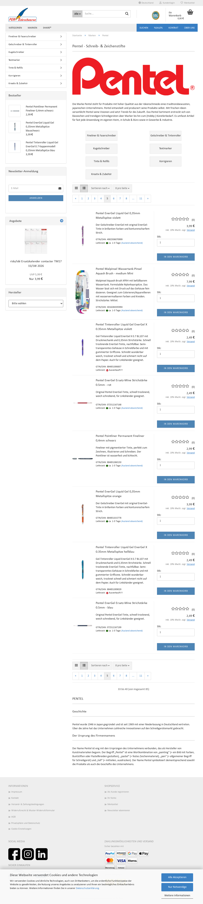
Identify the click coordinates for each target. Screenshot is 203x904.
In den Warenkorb (176, 257)
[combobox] (100, 188)
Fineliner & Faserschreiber (22, 36)
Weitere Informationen (177, 895)
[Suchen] (127, 14)
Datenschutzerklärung (87, 888)
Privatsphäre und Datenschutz (25, 823)
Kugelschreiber (16, 52)
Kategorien (15, 28)
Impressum (16, 792)
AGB (13, 817)
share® (47, 28)
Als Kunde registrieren (118, 792)
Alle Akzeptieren (177, 877)
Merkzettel (188, 3)
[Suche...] (77, 13)
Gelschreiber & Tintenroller (23, 44)
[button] (146, 3)
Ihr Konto (111, 798)
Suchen (144, 28)
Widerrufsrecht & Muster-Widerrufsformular (33, 810)
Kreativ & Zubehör (18, 83)
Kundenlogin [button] (167, 3)
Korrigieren (14, 75)
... (133, 198)
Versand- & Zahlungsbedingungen (27, 804)
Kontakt (173, 28)
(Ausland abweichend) (132, 243)
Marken (32, 28)
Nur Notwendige (177, 887)
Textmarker (14, 60)
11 (140, 198)
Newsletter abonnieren (118, 810)
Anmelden (36, 198)
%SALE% (158, 28)
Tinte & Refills (16, 68)
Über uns (189, 28)
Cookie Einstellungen (21, 829)
